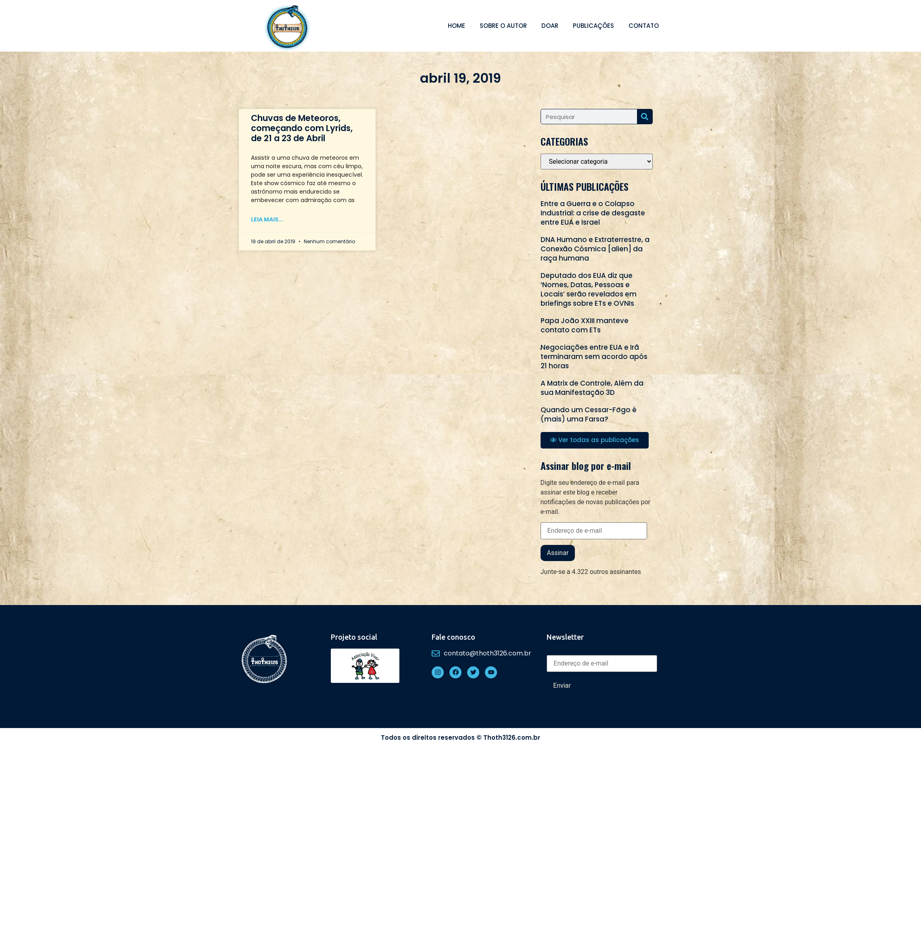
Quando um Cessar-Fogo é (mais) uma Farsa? (589, 414)
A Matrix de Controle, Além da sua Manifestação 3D (592, 387)
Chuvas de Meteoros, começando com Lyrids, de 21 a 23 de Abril (302, 128)
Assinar (558, 553)
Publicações (593, 25)
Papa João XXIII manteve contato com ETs (585, 325)
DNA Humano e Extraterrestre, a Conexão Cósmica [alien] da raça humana (595, 249)
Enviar (562, 685)
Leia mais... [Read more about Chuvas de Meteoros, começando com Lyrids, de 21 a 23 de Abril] (267, 219)
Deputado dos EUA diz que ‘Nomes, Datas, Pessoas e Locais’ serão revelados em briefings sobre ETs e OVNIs (589, 289)
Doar (549, 25)
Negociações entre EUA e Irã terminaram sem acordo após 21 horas (594, 356)
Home (456, 25)
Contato (644, 25)
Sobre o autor (503, 25)
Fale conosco (453, 637)
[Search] (644, 116)
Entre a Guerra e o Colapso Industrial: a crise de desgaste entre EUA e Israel (593, 213)
